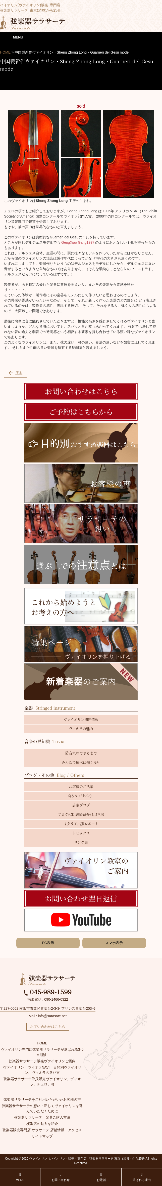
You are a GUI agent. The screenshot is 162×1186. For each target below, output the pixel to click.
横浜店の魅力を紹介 (42, 1124)
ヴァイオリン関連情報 (81, 719)
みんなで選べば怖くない (81, 762)
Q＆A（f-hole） (81, 796)
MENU (20, 1177)
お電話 (101, 1177)
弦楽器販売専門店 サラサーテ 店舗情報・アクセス (42, 1130)
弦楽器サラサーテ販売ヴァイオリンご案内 (42, 1061)
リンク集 (81, 842)
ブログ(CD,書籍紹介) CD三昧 (81, 814)
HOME (42, 1043)
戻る (15, 373)
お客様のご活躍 (81, 786)
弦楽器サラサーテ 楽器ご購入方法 (42, 1117)
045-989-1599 (48, 992)
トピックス (81, 833)
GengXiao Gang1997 (78, 242)
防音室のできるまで (81, 753)
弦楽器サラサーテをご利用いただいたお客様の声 (42, 1099)
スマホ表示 (114, 943)
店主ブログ (81, 805)
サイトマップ (42, 1136)
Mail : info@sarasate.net (48, 1016)
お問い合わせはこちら (47, 1027)
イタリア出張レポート (81, 824)
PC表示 (48, 943)
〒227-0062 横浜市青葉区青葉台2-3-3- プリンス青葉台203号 (47, 1008)
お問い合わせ (60, 1177)
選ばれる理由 (142, 1177)
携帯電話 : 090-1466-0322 (47, 999)
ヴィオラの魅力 (81, 729)
